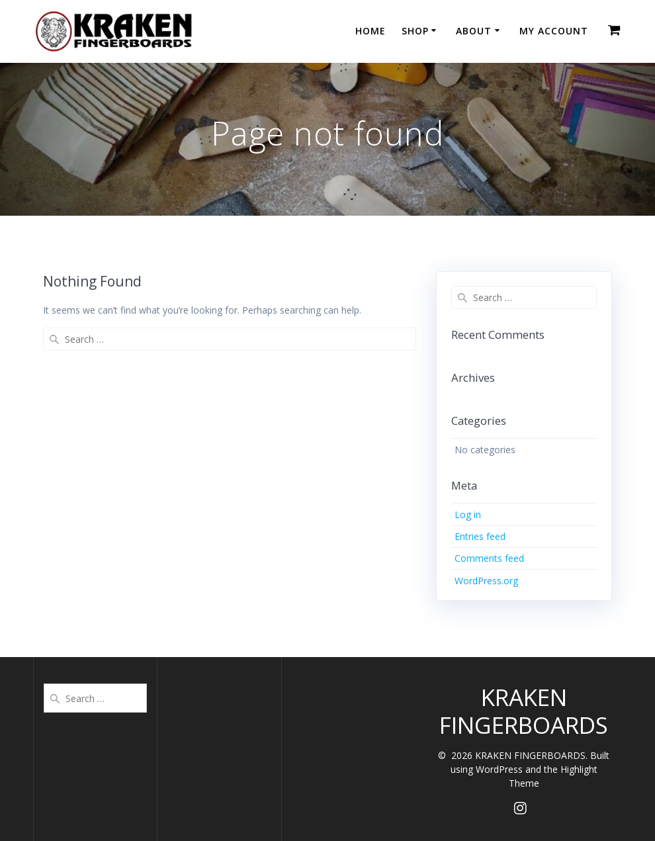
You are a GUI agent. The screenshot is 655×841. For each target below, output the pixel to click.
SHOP (415, 30)
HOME (370, 30)
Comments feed (489, 558)
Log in (468, 514)
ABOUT (474, 30)
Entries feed (480, 536)
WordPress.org (486, 580)
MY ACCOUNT (553, 30)
